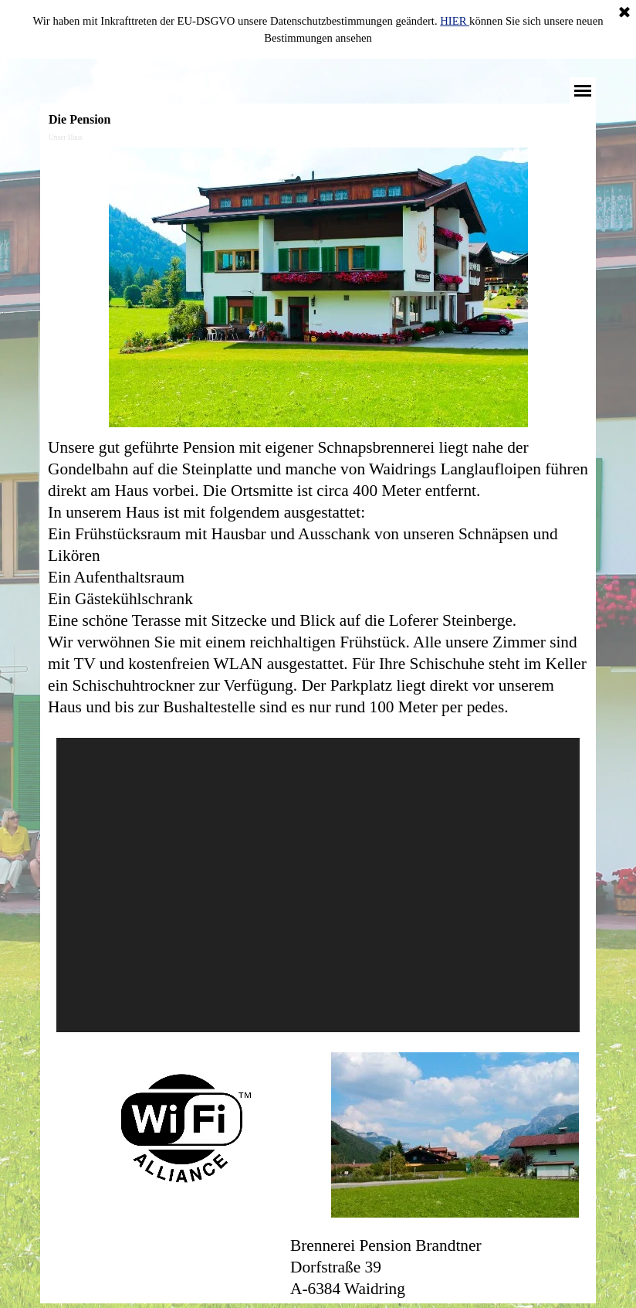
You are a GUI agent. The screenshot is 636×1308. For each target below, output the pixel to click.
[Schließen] (624, 13)
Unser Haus (66, 137)
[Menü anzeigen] (583, 90)
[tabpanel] (318, 577)
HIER (454, 21)
